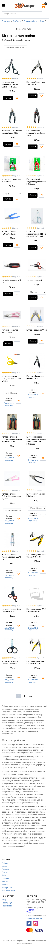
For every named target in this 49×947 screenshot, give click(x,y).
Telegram (30, 910)
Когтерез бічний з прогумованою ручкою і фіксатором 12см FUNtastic (37, 440)
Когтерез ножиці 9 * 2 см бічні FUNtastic (36, 610)
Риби (4, 875)
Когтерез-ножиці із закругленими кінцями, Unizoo (12, 378)
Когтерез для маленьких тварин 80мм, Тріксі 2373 (10, 84)
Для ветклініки (8, 890)
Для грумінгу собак (34, 21)
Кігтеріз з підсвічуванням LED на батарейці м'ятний (36, 233)
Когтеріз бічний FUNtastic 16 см (9, 232)
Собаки (17, 21)
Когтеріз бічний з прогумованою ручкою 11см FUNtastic (12, 439)
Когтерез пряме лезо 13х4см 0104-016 (36, 662)
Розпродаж (7, 887)
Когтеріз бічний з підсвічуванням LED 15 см (11, 557)
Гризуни (5, 869)
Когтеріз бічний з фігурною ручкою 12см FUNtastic (36, 181)
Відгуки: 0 (40, 79)
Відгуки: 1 (15, 127)
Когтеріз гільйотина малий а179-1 (35, 377)
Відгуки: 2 (15, 79)
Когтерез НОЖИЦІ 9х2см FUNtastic (10, 662)
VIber (29, 912)
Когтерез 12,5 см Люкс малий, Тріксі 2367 (12, 132)
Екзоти (5, 881)
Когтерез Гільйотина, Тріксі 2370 (36, 83)
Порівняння (7, 906)
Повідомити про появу (9, 404)
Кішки (4, 866)
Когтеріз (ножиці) (34, 280)
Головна (6, 21)
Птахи (4, 872)
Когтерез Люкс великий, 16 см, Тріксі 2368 (36, 133)
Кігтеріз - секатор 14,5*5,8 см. (10, 331)
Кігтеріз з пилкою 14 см (37, 330)
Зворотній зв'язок (34, 918)
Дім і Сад (6, 884)
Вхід (4, 900)
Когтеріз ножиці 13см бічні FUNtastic (11, 610)
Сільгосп (5, 878)
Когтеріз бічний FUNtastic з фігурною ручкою (11, 496)
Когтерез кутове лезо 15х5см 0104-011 (36, 556)
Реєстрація (7, 903)
